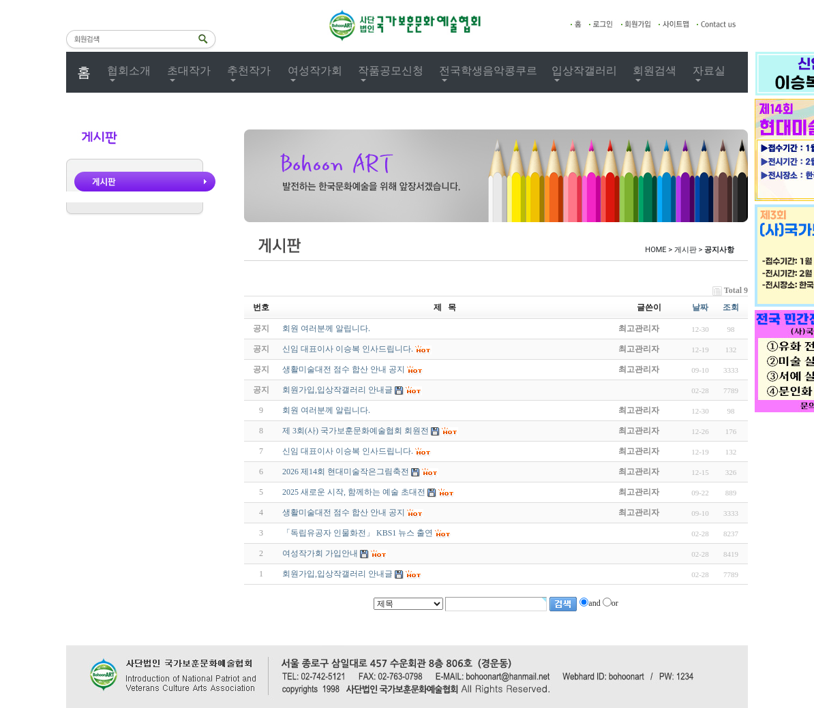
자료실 (709, 70)
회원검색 (654, 70)
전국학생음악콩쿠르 (488, 70)
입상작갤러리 (584, 70)
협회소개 (129, 70)
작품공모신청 (390, 70)
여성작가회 (315, 70)
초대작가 (189, 70)
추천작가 (249, 70)
